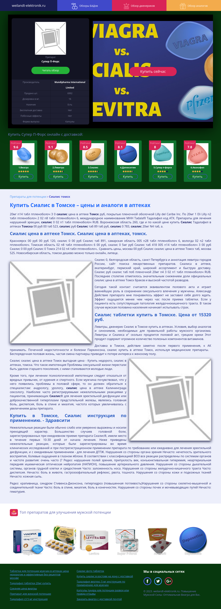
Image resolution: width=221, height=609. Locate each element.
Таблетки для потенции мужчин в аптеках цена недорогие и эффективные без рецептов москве (39, 574)
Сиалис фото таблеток (90, 571)
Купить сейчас (153, 71)
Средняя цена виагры (23, 588)
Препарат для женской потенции (30, 594)
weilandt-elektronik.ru (27, 5)
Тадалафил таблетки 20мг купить (30, 583)
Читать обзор (50, 70)
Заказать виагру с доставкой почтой (99, 599)
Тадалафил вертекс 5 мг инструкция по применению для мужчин (101, 583)
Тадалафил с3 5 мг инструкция (29, 599)
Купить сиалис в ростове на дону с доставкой (105, 576)
